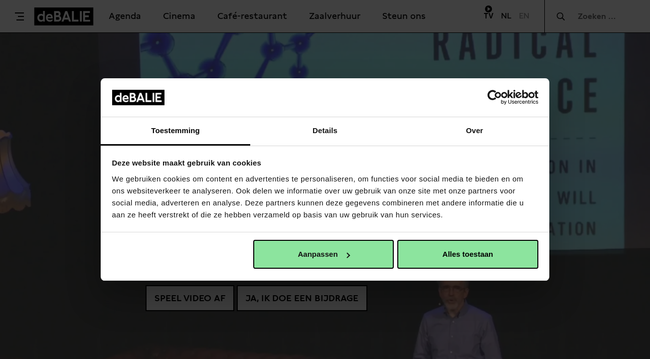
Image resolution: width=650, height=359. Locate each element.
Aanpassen (324, 254)
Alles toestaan (468, 254)
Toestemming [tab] (175, 130)
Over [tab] (475, 130)
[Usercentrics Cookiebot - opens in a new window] (494, 97)
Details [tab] (325, 130)
